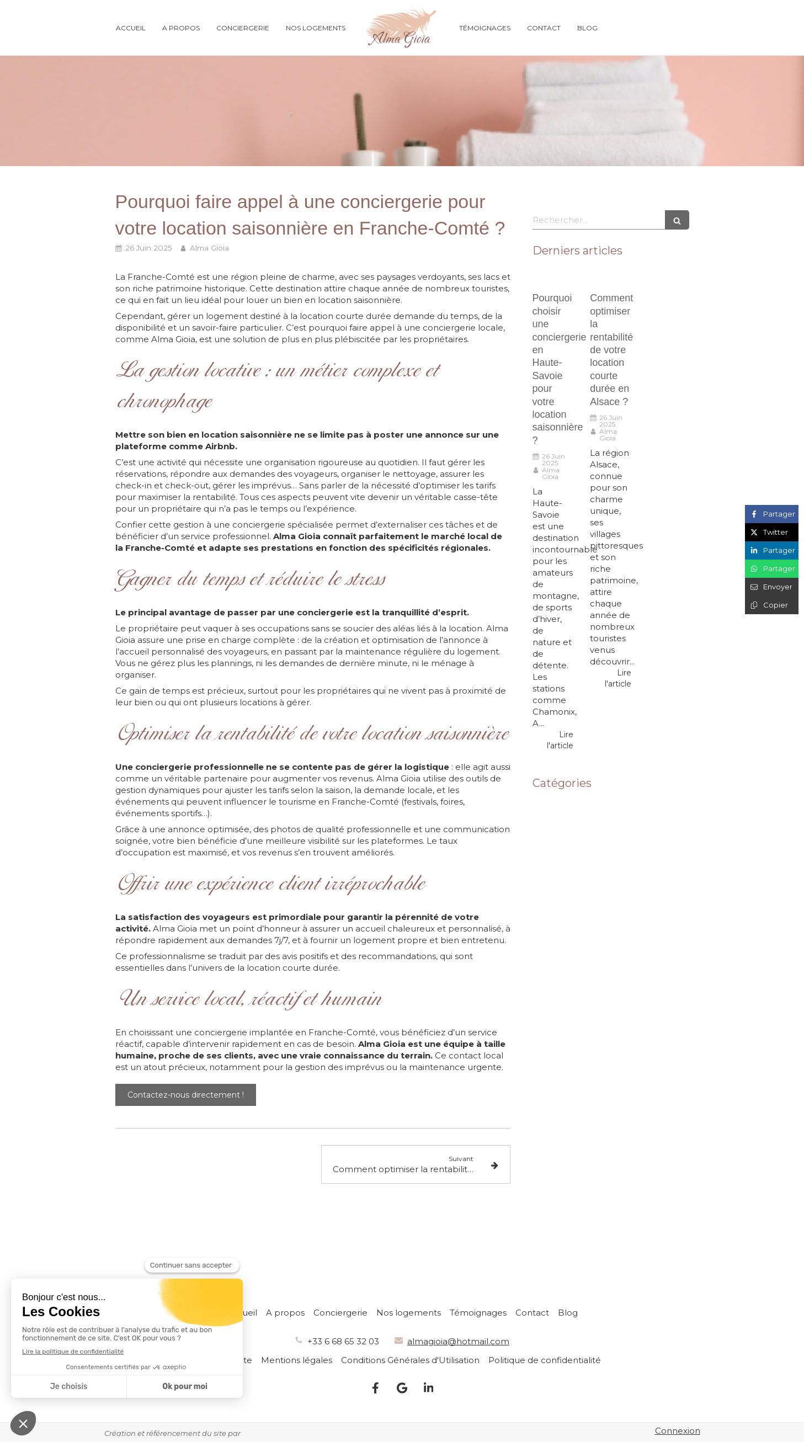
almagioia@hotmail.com (458, 1341)
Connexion (677, 1430)
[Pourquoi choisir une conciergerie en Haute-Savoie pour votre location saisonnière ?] (553, 278)
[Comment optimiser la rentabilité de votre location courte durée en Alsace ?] (610, 278)
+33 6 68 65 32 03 (343, 1341)
